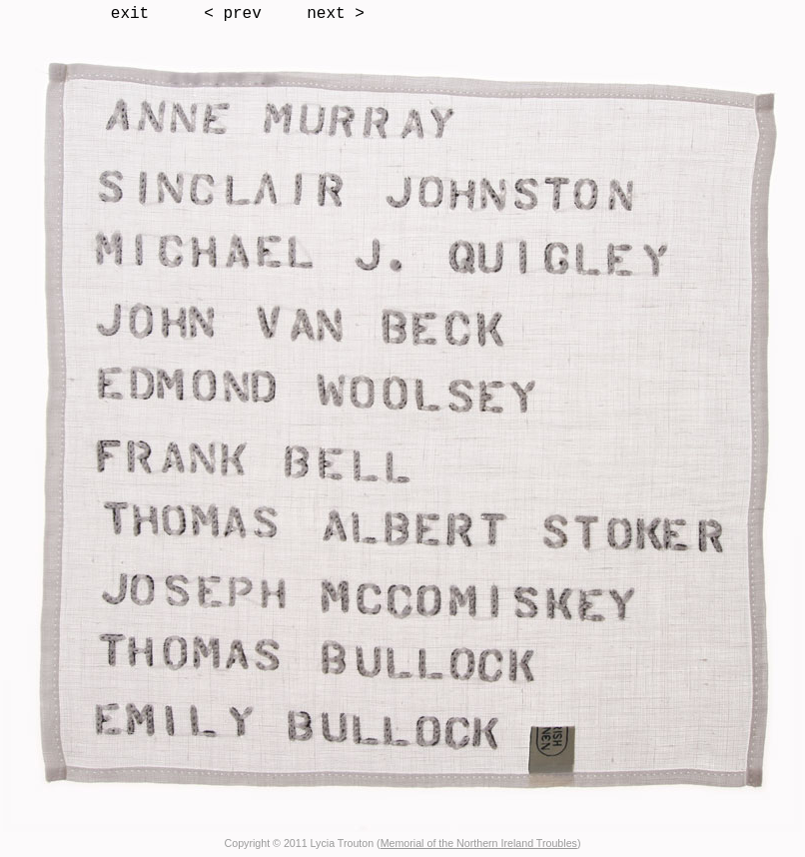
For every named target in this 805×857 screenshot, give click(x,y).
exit (130, 14)
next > (336, 14)
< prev (233, 14)
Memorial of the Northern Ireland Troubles (479, 843)
